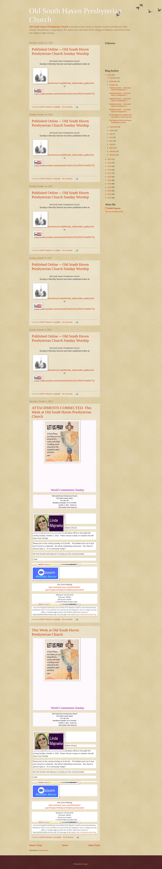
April (111, 144)
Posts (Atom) (43, 850)
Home (65, 845)
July (111, 134)
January (112, 155)
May (111, 141)
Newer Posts (35, 845)
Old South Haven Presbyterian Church (48, 27)
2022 (110, 75)
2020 (110, 163)
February (112, 151)
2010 (110, 198)
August (112, 130)
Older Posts (94, 845)
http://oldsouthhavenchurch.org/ (86, 614)
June (111, 137)
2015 (110, 180)
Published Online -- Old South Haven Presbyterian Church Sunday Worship (60, 51)
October (112, 85)
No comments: (67, 107)
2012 (110, 191)
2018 (110, 170)
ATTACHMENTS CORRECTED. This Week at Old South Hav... (121, 116)
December (113, 78)
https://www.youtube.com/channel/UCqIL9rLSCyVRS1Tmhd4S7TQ (65, 94)
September (113, 127)
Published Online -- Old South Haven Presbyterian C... (120, 89)
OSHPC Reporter (114, 208)
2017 (110, 173)
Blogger (85, 864)
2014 (110, 184)
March (111, 148)
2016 (110, 177)
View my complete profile (114, 212)
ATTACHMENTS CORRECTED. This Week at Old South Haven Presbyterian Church (61, 412)
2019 (110, 166)
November (113, 81)
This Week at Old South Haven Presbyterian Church (55, 632)
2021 (110, 159)
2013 (110, 187)
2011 (110, 194)
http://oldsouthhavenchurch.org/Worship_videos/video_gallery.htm (64, 83)
